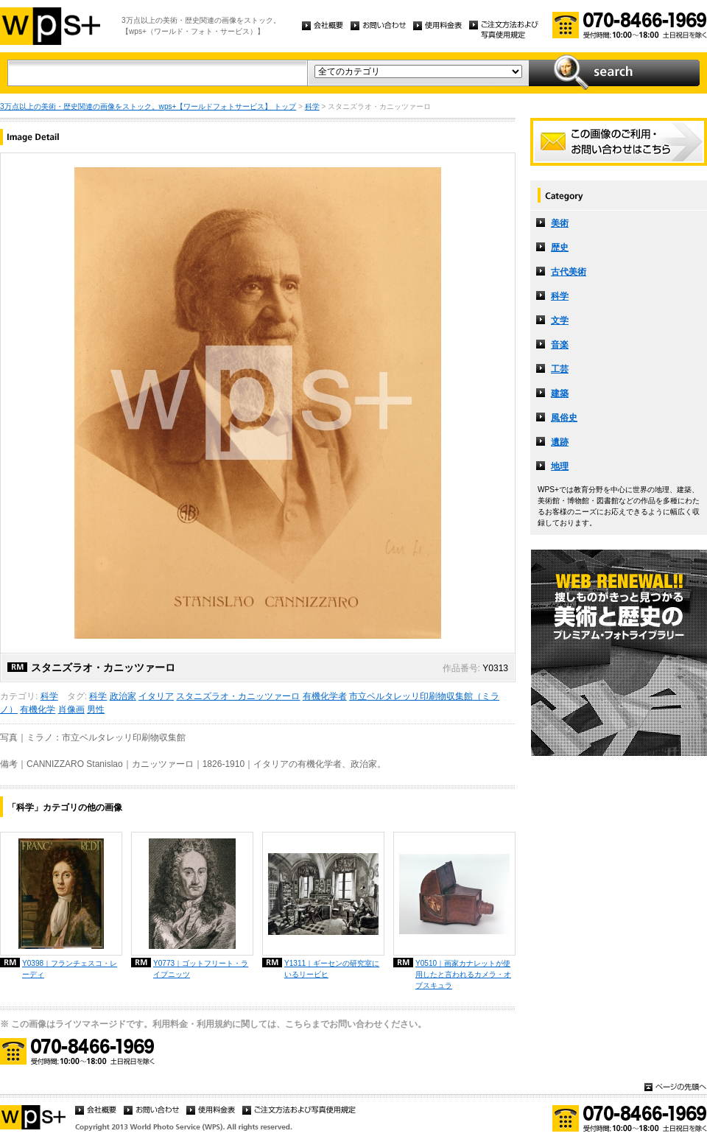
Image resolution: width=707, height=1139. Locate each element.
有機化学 (37, 709)
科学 (312, 106)
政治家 (123, 696)
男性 (96, 709)
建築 (560, 393)
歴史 (560, 247)
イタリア (156, 696)
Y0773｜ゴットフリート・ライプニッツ (200, 968)
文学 (560, 320)
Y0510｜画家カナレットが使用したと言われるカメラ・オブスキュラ (463, 974)
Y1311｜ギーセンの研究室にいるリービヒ (331, 968)
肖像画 (71, 709)
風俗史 (564, 418)
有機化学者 (325, 696)
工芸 (560, 369)
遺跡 (560, 442)
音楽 (560, 345)
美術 (560, 223)
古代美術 (568, 272)
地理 (560, 466)
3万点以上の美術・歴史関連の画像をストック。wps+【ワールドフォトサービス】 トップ (148, 106)
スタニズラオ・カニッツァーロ (238, 696)
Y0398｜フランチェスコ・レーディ (69, 968)
